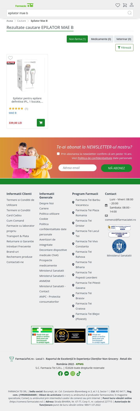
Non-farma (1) (77, 39)
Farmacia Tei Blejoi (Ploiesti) (86, 316)
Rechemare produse (19, 256)
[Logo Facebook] (60, 373)
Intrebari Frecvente (19, 246)
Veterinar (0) (123, 39)
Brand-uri (13, 251)
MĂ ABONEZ (116, 168)
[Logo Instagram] (72, 373)
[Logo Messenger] (66, 373)
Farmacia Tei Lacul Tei (85, 233)
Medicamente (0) (101, 39)
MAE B (12, 113)
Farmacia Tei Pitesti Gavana (86, 285)
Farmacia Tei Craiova (82, 306)
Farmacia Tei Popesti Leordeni (84, 274)
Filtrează (124, 47)
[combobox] (70, 13)
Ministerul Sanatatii (51, 270)
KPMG (79, 364)
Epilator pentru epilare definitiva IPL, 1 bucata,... (27, 100)
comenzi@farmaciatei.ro (120, 219)
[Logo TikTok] (79, 373)
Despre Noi (46, 203)
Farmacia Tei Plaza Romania (85, 212)
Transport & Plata (18, 236)
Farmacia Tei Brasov (82, 295)
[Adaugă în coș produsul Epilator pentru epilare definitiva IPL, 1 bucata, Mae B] (41, 123)
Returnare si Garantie (20, 241)
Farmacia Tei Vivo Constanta (85, 243)
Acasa (10, 20)
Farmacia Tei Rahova (82, 254)
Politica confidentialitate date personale (53, 229)
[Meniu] (9, 5)
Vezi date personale (102, 158)
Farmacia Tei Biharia (82, 264)
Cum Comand (15, 220)
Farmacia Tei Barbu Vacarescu (86, 202)
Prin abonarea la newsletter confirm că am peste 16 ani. (96, 154)
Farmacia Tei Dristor (82, 223)
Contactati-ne (15, 262)
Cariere (44, 208)
